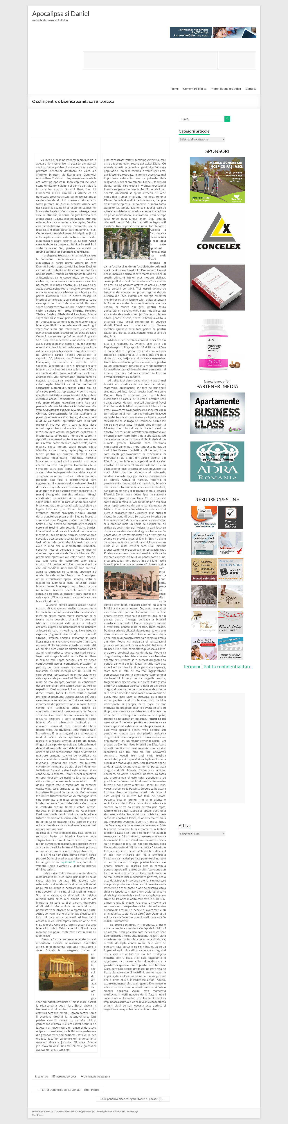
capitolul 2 (68, 862)
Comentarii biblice (194, 88)
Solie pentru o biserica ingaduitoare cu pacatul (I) (132, 1098)
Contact (251, 88)
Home (175, 88)
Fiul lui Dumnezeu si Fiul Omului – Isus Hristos (68, 1089)
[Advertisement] (150, 60)
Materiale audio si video (226, 88)
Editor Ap (42, 1076)
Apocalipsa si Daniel (60, 13)
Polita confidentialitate (227, 666)
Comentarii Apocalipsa (97, 1076)
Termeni (191, 666)
